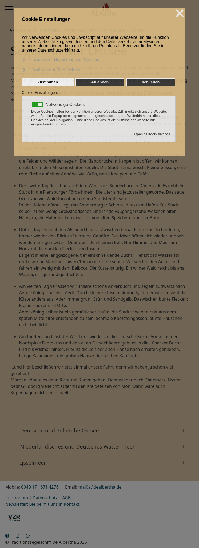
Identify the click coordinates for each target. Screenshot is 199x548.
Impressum (16, 498)
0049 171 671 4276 (40, 487)
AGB (66, 498)
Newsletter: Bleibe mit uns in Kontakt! (42, 504)
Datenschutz (45, 498)
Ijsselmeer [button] (33, 462)
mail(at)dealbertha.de (100, 487)
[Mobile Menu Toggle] (9, 9)
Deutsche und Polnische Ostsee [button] (59, 430)
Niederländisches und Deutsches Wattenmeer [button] (77, 446)
